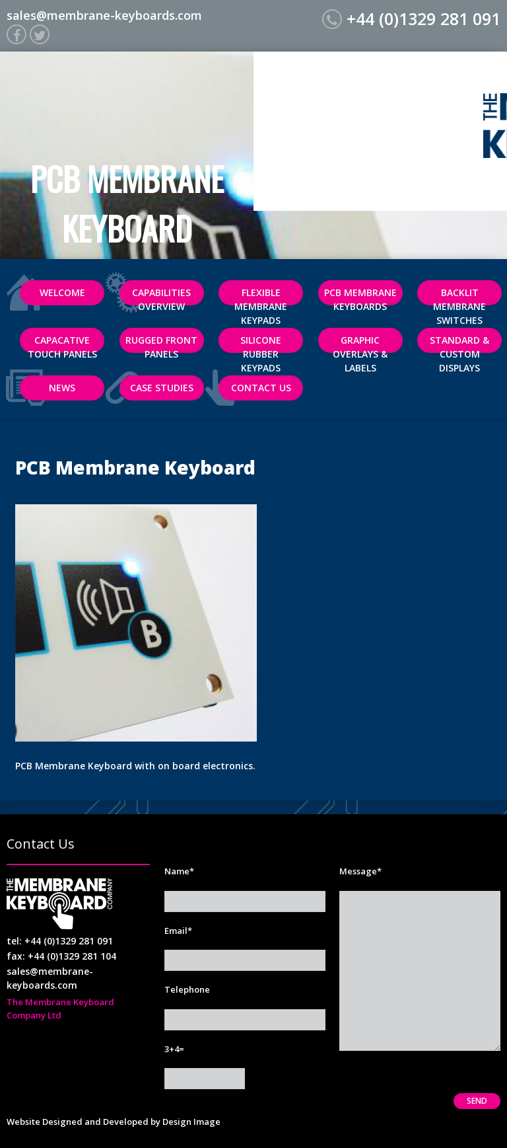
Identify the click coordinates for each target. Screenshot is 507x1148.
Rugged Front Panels (161, 343)
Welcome (62, 292)
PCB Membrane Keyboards (360, 295)
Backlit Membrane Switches (459, 295)
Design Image (191, 1122)
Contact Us (261, 387)
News (62, 387)
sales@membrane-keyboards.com (104, 15)
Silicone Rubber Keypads (260, 343)
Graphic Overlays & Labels (360, 343)
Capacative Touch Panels (62, 343)
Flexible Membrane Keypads (260, 295)
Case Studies (161, 387)
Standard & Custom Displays (459, 343)
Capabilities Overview (161, 295)
